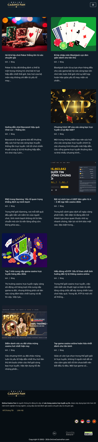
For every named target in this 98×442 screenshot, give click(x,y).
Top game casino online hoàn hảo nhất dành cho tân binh (73, 344)
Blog (13, 61)
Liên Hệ (20, 410)
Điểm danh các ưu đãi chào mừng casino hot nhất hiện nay (21, 344)
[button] (93, 5)
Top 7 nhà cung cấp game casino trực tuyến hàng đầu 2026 (23, 272)
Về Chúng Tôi (8, 410)
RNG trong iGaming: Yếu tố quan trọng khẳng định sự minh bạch (24, 200)
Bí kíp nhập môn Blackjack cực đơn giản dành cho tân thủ (71, 56)
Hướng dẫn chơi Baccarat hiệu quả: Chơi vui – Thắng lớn (22, 128)
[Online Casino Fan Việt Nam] (16, 5)
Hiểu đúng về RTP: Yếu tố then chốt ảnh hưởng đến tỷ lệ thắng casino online (73, 272)
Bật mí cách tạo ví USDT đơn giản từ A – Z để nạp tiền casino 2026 (72, 200)
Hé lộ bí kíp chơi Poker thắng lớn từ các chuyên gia (24, 56)
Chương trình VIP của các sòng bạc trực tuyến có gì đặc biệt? (73, 128)
